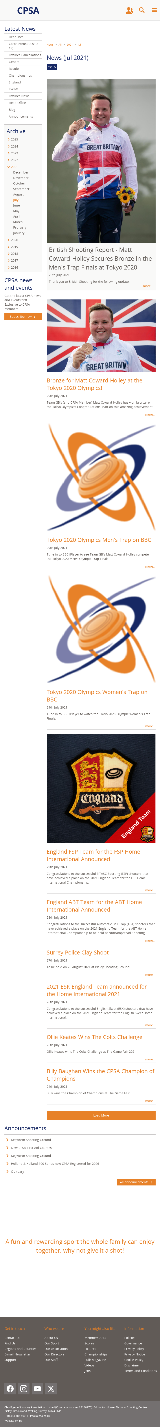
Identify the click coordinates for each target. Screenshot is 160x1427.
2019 (14, 247)
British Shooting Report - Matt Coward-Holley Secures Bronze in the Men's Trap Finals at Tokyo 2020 (100, 258)
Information (134, 1328)
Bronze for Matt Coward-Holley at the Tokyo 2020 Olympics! (94, 384)
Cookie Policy (133, 1360)
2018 (14, 253)
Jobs (88, 1371)
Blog (12, 109)
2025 (14, 139)
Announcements (21, 116)
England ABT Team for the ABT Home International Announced (94, 905)
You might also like (100, 1328)
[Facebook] (10, 1388)
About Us (51, 1338)
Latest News (20, 28)
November (21, 178)
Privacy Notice (134, 1354)
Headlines (16, 37)
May (16, 211)
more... (148, 286)
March (18, 222)
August (18, 194)
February (19, 227)
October (19, 183)
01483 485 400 (16, 1416)
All (60, 44)
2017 (14, 260)
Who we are (54, 1328)
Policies (129, 1338)
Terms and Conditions (140, 1371)
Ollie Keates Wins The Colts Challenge (94, 1037)
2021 (70, 44)
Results (14, 68)
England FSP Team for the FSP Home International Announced (93, 855)
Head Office (17, 103)
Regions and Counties (20, 1349)
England (15, 82)
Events (13, 89)
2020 (14, 240)
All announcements (136, 1182)
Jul (79, 44)
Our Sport (51, 1343)
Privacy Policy (134, 1349)
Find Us (9, 1343)
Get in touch (14, 1328)
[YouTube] (37, 1388)
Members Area (95, 1338)
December (20, 172)
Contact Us (12, 1338)
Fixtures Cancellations (25, 55)
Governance (133, 1343)
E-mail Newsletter (17, 1354)
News (50, 44)
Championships (20, 75)
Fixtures (90, 1349)
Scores (89, 1343)
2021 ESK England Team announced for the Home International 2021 (97, 990)
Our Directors (54, 1354)
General (14, 62)
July (15, 200)
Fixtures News (19, 96)
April (16, 216)
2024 (14, 146)
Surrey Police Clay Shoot (78, 952)
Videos (89, 1365)
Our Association (56, 1349)
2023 (14, 153)
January (18, 233)
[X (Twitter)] (51, 1388)
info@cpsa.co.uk (40, 1416)
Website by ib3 (13, 1421)
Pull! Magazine (95, 1360)
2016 (14, 267)
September (21, 189)
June (16, 205)
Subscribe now (23, 316)
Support (10, 1360)
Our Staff (51, 1360)
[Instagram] (23, 1388)
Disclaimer (132, 1365)
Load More (101, 1115)
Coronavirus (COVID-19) (24, 46)
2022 (14, 160)
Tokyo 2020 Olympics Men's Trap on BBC (99, 539)
